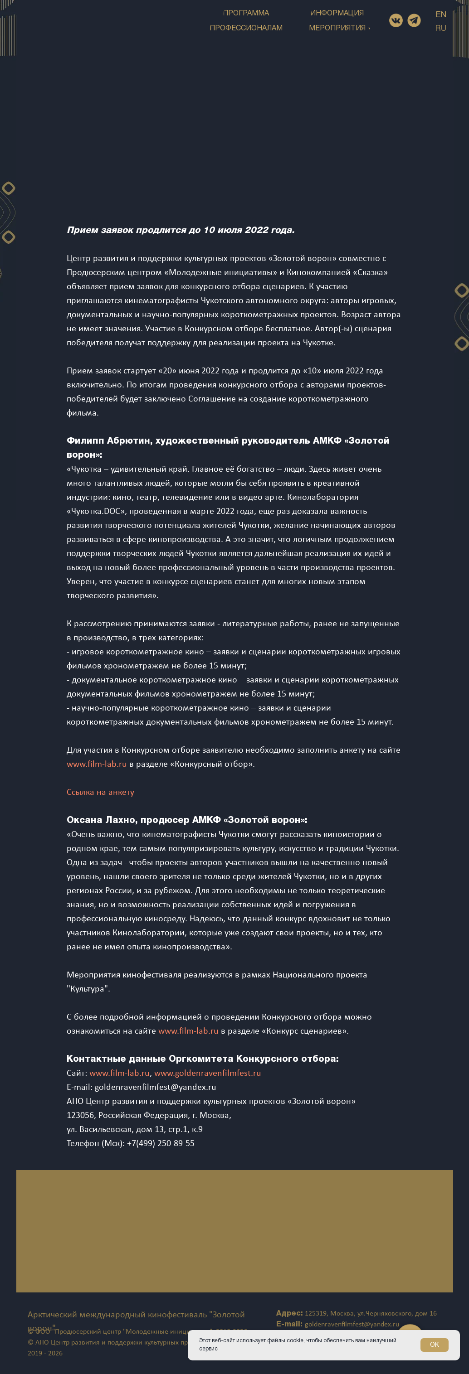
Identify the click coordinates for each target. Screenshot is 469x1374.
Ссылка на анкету (100, 792)
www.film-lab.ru (97, 764)
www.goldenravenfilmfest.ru (207, 1073)
